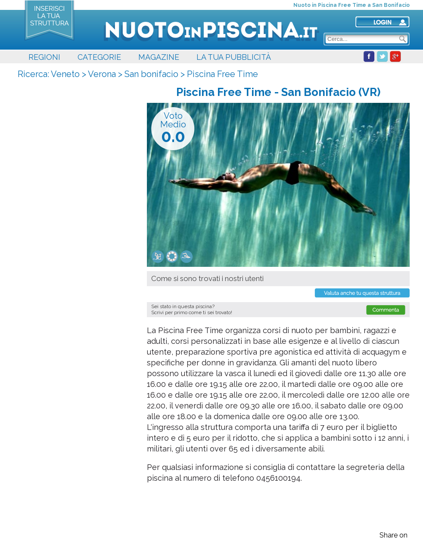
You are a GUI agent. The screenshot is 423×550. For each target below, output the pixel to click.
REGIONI (44, 57)
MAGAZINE (158, 57)
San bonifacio (151, 74)
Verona (102, 74)
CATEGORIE (99, 57)
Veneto (65, 74)
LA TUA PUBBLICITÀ (233, 57)
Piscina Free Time (222, 74)
